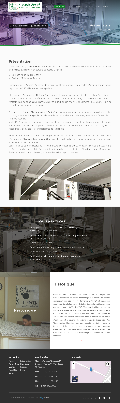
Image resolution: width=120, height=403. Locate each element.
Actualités (89, 6)
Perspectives (14, 364)
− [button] (73, 367)
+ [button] (73, 363)
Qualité (70, 6)
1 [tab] (50, 197)
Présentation (25, 361)
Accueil (49, 6)
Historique (24, 364)
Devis (98, 6)
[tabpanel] (60, 179)
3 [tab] (60, 197)
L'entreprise (59, 6)
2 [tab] (55, 197)
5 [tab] (70, 197)
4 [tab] (65, 197)
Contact (106, 6)
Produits (79, 6)
